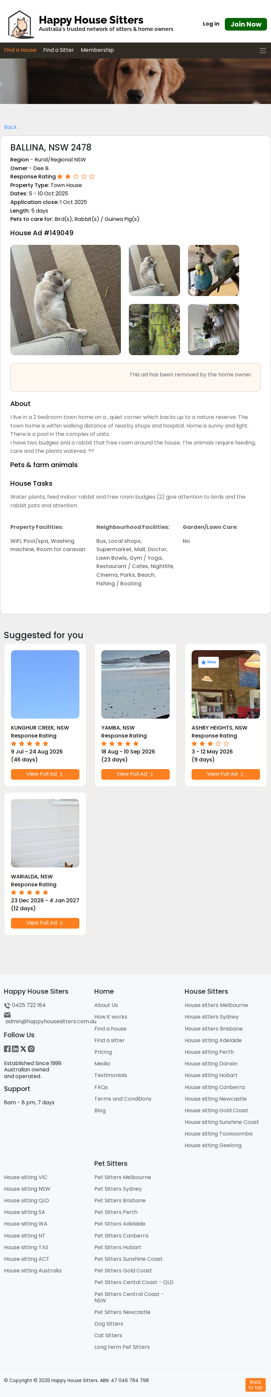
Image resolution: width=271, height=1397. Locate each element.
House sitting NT (24, 1236)
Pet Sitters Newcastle (122, 1312)
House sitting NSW (27, 1189)
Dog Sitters (108, 1324)
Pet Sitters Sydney (118, 1189)
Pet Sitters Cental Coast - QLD (134, 1282)
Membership (97, 50)
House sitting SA (24, 1212)
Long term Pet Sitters (122, 1347)
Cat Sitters (108, 1335)
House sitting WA (25, 1224)
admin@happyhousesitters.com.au (50, 1018)
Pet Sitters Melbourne (122, 1177)
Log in (211, 24)
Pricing (103, 1052)
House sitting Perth (209, 1052)
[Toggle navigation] (263, 51)
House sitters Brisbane (214, 1029)
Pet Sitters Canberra (121, 1236)
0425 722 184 (25, 1005)
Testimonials (110, 1075)
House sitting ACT (26, 1259)
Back (10, 127)
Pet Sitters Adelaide (119, 1224)
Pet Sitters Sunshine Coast (128, 1259)
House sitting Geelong (213, 1145)
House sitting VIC (25, 1177)
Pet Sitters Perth (115, 1212)
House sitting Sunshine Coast (222, 1122)
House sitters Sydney (212, 1017)
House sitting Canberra (215, 1087)
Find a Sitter (58, 50)
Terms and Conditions (122, 1099)
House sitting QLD (26, 1200)
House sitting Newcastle (216, 1099)
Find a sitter (109, 1040)
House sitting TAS (26, 1247)
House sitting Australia (32, 1270)
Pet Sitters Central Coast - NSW (129, 1297)
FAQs (101, 1087)
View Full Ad (45, 774)
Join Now (245, 24)
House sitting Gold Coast (216, 1110)
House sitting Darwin (211, 1063)
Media (102, 1063)
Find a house (110, 1029)
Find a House (20, 50)
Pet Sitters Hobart (117, 1247)
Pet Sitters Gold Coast (123, 1270)
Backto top (255, 1384)
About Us (106, 1005)
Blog (100, 1110)
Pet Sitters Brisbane (120, 1200)
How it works (110, 1017)
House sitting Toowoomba (218, 1134)
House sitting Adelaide (213, 1040)
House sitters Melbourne (216, 1005)
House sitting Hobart (211, 1075)
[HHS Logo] (90, 24)
